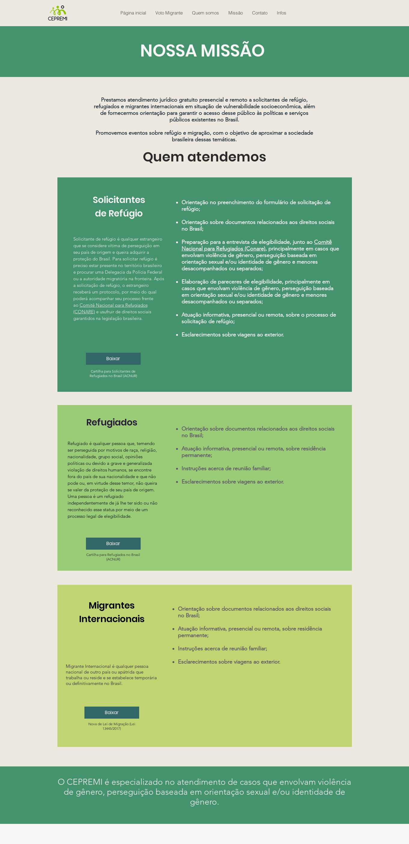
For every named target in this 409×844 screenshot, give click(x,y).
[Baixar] (113, 359)
